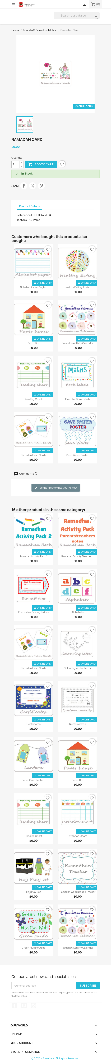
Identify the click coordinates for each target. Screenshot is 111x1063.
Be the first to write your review (55, 488)
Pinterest (41, 185)
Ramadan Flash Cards (33, 455)
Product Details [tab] (29, 206)
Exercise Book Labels (77, 399)
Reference (24, 215)
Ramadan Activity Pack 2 (34, 556)
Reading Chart (33, 399)
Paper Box (33, 343)
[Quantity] (15, 164)
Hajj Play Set (33, 891)
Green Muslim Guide (33, 947)
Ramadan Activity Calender (77, 343)
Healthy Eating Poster (78, 287)
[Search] (77, 15)
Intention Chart (77, 836)
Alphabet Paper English (33, 287)
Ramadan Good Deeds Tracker (77, 891)
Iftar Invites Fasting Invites (33, 612)
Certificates (33, 724)
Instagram (33, 1005)
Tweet (32, 185)
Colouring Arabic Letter (77, 668)
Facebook (14, 1005)
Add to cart (40, 164)
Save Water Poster (77, 455)
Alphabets (78, 612)
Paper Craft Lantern (33, 780)
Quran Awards (77, 724)
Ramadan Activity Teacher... (77, 556)
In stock (22, 220)
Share (23, 185)
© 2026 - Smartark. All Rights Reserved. (55, 1058)
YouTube (24, 1005)
